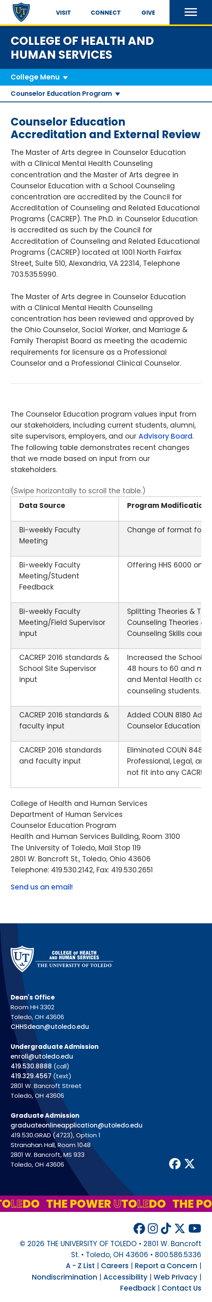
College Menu (35, 77)
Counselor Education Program (61, 93)
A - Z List (80, 1266)
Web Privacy (175, 1277)
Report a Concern (166, 1266)
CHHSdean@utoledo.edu (50, 1026)
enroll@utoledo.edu (42, 1056)
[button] (191, 12)
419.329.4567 (31, 1076)
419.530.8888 (31, 1066)
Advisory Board (165, 436)
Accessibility (125, 1277)
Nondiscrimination (64, 1277)
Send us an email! (42, 887)
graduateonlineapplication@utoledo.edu (77, 1125)
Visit (63, 13)
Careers (115, 1266)
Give (148, 13)
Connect (106, 13)
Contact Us (181, 1288)
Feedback (138, 1288)
